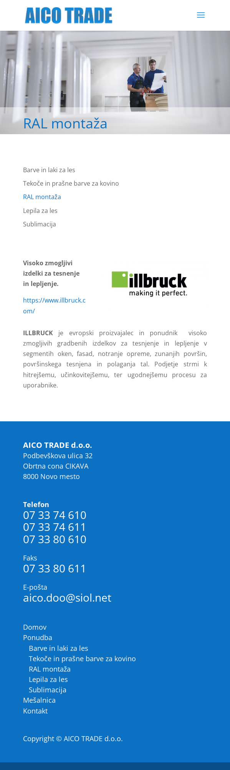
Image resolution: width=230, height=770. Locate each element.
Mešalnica (39, 700)
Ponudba (37, 637)
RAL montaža (42, 197)
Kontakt (35, 710)
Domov (34, 627)
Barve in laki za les (49, 170)
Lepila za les (40, 210)
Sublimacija (39, 224)
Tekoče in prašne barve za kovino (71, 183)
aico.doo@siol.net (67, 597)
